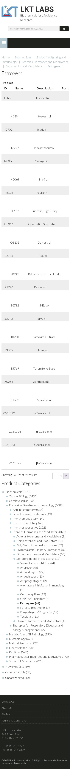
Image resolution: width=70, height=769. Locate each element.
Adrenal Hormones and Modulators (38, 536)
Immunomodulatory (25, 518)
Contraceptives (30, 594)
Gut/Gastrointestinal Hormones (36, 545)
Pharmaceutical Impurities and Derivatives (36, 656)
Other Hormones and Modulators (37, 554)
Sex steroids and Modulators (24, 66)
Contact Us (7, 701)
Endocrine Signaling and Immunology (31, 505)
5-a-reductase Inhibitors (35, 563)
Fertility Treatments (33, 607)
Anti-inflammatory (24, 509)
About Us (6, 707)
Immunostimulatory (25, 523)
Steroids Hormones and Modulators (45, 61)
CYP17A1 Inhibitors (32, 598)
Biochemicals (23, 57)
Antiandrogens (29, 572)
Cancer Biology (18, 496)
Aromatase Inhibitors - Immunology (42, 585)
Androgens (27, 567)
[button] (3, 43)
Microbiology (17, 638)
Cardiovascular (18, 500)
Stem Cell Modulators (23, 661)
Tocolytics (26, 616)
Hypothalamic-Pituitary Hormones (38, 549)
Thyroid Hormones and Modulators (38, 621)
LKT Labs (37, 9)
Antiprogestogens (31, 581)
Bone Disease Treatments (29, 514)
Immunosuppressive (25, 527)
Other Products (15, 672)
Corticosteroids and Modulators (36, 540)
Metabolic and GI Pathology (26, 634)
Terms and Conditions (13, 720)
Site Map (6, 714)
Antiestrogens (29, 576)
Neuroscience (18, 647)
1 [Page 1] (61, 476)
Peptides (15, 652)
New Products (14, 666)
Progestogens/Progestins (36, 612)
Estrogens (27, 603)
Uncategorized (14, 677)
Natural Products (20, 643)
